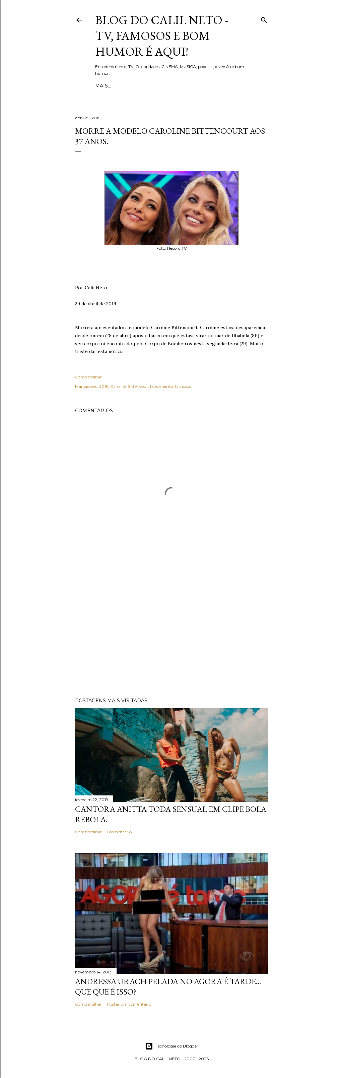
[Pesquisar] (264, 18)
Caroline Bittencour (129, 386)
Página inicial (115, 86)
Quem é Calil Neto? (165, 86)
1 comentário (119, 831)
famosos (183, 386)
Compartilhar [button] (88, 376)
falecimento (161, 386)
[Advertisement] (171, 634)
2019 (103, 386)
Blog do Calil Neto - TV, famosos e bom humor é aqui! (161, 35)
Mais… (204, 86)
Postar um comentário (129, 1004)
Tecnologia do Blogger (171, 1046)
